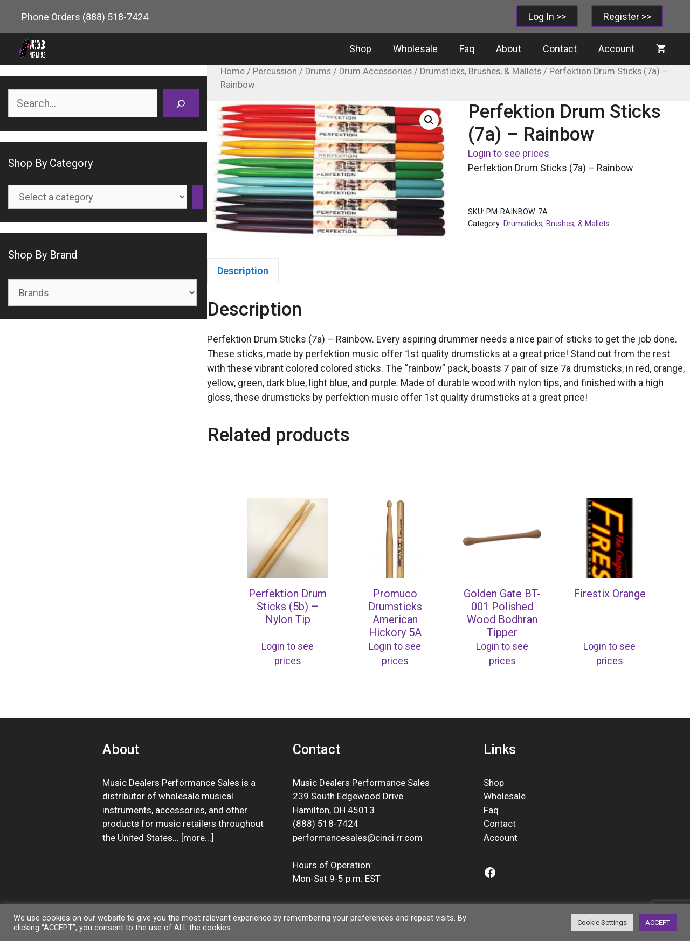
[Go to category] (197, 197)
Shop (360, 48)
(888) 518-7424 (115, 17)
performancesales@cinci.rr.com (358, 837)
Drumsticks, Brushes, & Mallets (480, 71)
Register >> (627, 16)
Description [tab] (242, 270)
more (194, 837)
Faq (466, 48)
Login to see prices (508, 153)
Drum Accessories (375, 71)
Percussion (275, 71)
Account (616, 48)
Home (232, 71)
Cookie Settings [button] (602, 922)
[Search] (181, 103)
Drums (318, 71)
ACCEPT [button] (657, 922)
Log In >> (547, 16)
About (508, 48)
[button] (429, 120)
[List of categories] (97, 197)
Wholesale (415, 48)
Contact (560, 48)
